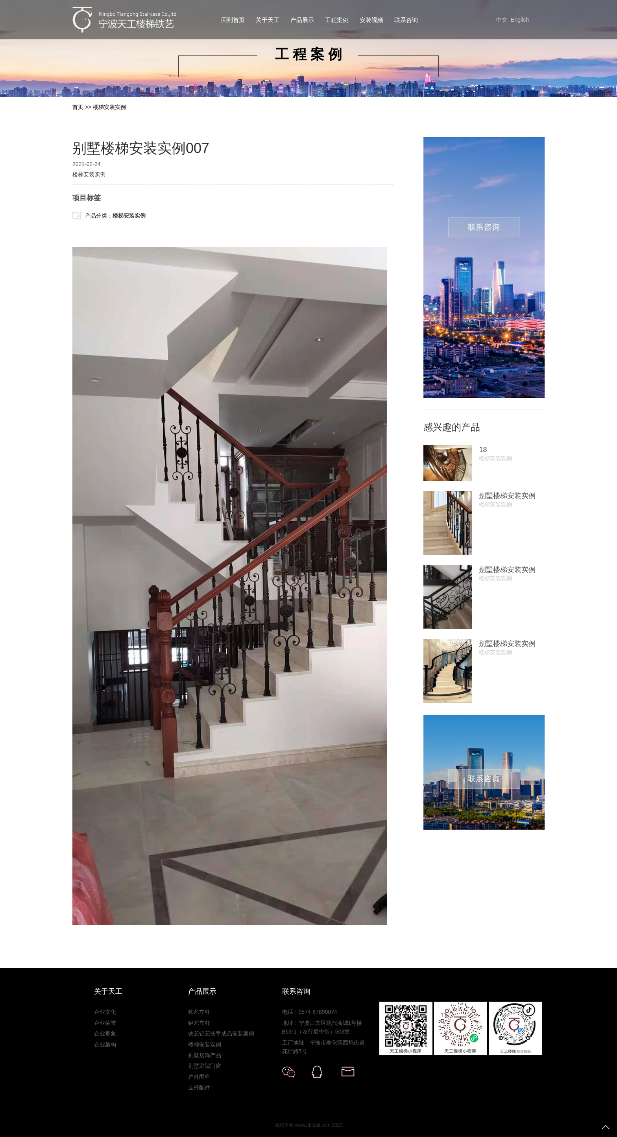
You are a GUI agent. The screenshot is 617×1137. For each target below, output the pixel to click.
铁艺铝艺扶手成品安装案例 (221, 1033)
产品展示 (302, 20)
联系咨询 (406, 20)
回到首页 (233, 20)
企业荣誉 (105, 1023)
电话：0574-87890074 (309, 1012)
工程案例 (337, 20)
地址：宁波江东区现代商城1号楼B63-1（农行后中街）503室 (322, 1027)
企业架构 (105, 1044)
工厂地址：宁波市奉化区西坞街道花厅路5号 (323, 1046)
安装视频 (371, 20)
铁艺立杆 (199, 1012)
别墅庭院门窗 (204, 1066)
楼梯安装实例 (109, 107)
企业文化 (105, 1012)
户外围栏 (199, 1077)
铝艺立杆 (199, 1023)
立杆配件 (199, 1087)
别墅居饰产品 (204, 1055)
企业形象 (105, 1033)
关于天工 (267, 20)
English (520, 20)
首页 (77, 107)
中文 (501, 20)
